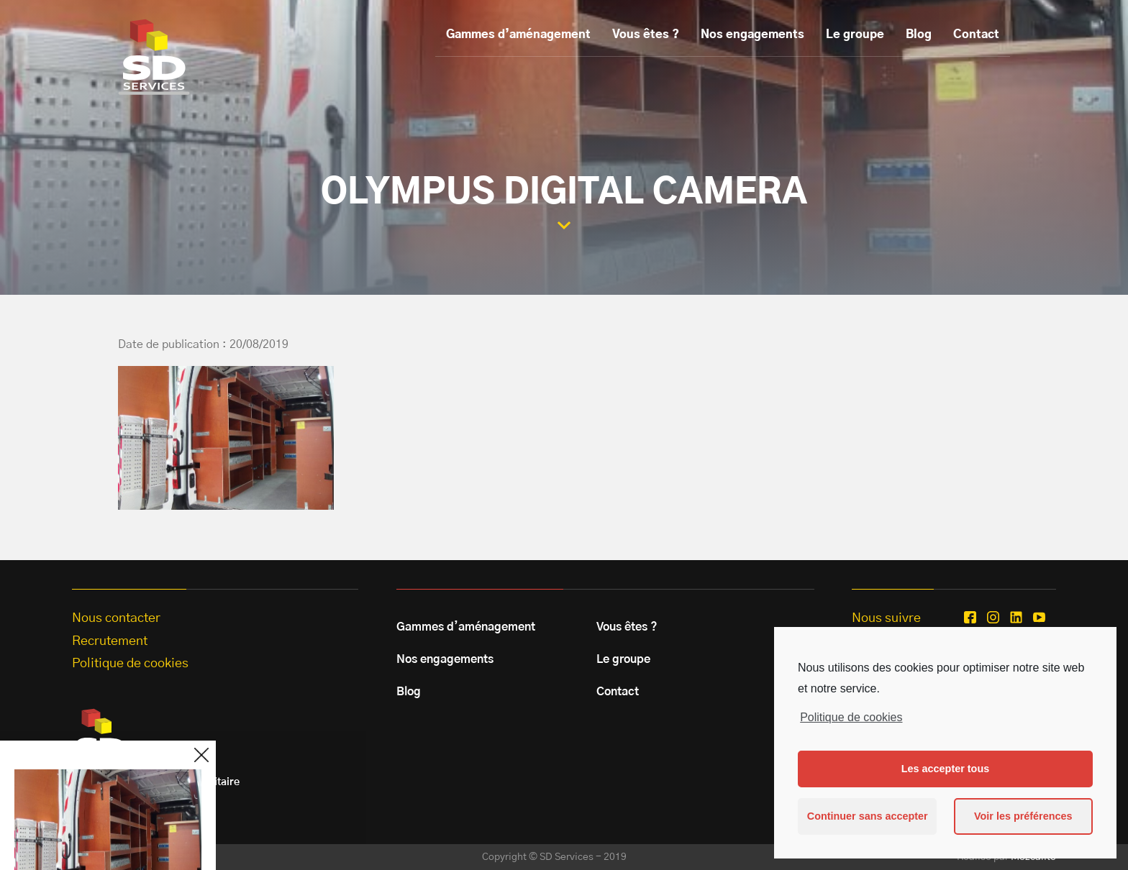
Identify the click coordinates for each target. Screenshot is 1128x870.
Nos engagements (752, 34)
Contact (976, 34)
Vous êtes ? (645, 34)
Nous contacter (116, 618)
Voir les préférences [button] (1023, 816)
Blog (919, 34)
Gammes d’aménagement (518, 34)
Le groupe (855, 34)
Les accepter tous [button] (945, 768)
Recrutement (109, 641)
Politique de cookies (851, 717)
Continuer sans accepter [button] (867, 816)
